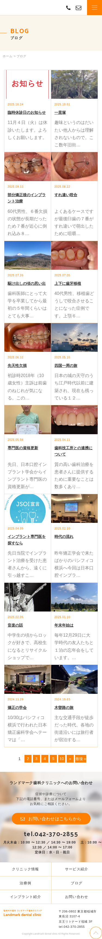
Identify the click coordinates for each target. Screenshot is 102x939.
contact (78, 7)
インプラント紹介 (25, 897)
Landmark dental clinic (22, 7)
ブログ (76, 883)
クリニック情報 (25, 869)
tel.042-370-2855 (51, 834)
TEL (68, 7)
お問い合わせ (76, 897)
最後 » (80, 759)
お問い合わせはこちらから (55, 818)
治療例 (25, 883)
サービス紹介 (76, 869)
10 (62, 759)
